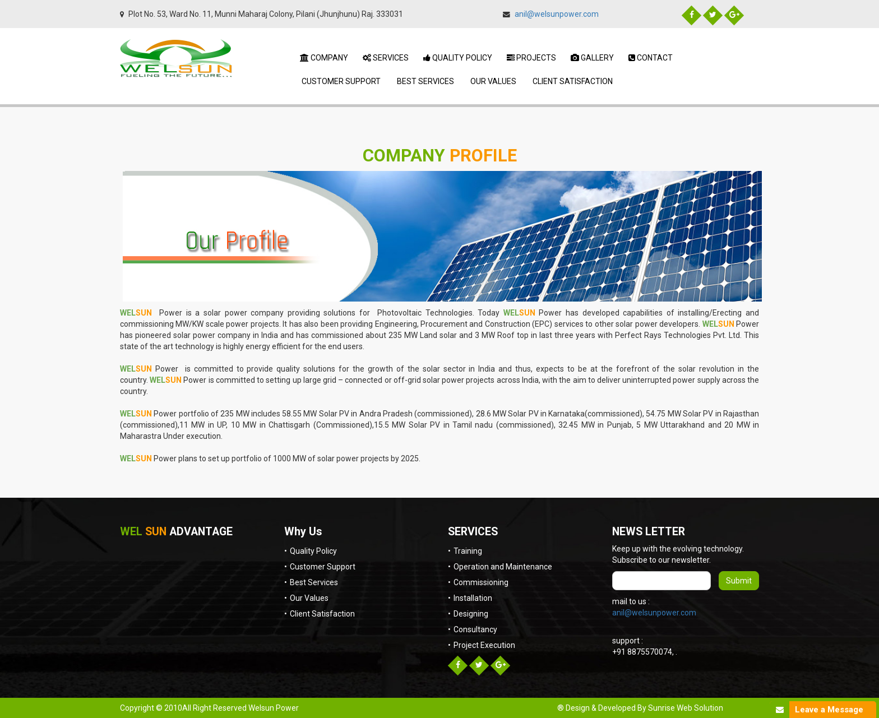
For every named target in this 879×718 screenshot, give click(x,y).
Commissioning (481, 582)
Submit (739, 580)
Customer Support (340, 81)
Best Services (424, 81)
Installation (473, 598)
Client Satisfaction (572, 81)
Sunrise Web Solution (685, 707)
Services (386, 57)
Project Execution (484, 645)
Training (468, 550)
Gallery (592, 57)
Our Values (492, 81)
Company (324, 57)
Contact (650, 57)
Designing (471, 613)
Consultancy (475, 629)
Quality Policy (457, 57)
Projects (531, 57)
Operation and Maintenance (503, 566)
